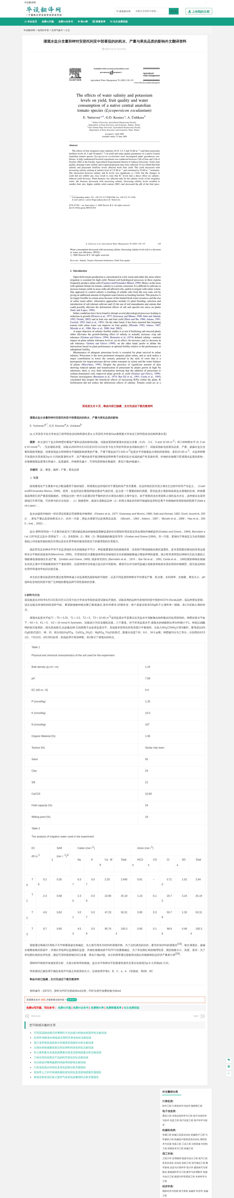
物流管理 (176, 315)
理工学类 (167, 100)
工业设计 (198, 344)
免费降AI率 (97, 1065)
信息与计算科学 (178, 114)
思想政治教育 (169, 363)
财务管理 (176, 152)
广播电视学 (177, 175)
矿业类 (166, 296)
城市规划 (166, 252)
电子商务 (183, 137)
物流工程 (166, 315)
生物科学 (194, 334)
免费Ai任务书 (65, 21)
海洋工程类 (168, 224)
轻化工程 (169, 334)
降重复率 (98, 21)
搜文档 (173, 11)
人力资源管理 (196, 156)
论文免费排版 (119, 21)
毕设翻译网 (29, 30)
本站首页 (30, 21)
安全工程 (181, 300)
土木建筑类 (168, 238)
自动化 (177, 109)
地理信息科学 (169, 267)
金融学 (192, 137)
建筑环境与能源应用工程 (194, 243)
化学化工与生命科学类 (175, 320)
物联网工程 (196, 52)
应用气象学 (57, 30)
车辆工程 (166, 81)
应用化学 (183, 325)
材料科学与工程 (170, 205)
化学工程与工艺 (170, 325)
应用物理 (176, 105)
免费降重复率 (114, 1065)
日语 (201, 171)
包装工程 (176, 90)
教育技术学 (192, 171)
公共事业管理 (182, 156)
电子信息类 (168, 57)
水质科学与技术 (190, 286)
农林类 (166, 368)
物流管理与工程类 (172, 310)
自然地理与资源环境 (187, 271)
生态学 (176, 373)
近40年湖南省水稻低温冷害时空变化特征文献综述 (62, 1095)
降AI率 (83, 21)
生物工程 (179, 334)
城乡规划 (203, 248)
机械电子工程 (198, 81)
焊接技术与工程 (175, 95)
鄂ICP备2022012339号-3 (130, 1194)
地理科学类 (43, 30)
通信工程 (166, 62)
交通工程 (197, 195)
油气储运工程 (198, 109)
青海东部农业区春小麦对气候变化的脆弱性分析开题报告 (66, 1134)
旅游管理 (172, 161)
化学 (187, 334)
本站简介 (158, 1164)
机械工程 (188, 95)
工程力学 (166, 105)
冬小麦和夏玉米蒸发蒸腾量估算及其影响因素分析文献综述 (67, 1109)
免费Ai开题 (48, 21)
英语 (172, 171)
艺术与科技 (182, 348)
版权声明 (193, 1164)
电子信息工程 (186, 67)
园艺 (164, 373)
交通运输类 (168, 191)
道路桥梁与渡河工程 (182, 195)
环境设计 (166, 344)
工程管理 (193, 248)
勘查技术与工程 (178, 305)
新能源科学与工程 (177, 118)
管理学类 (167, 147)
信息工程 (174, 67)
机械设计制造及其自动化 (186, 86)
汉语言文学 (189, 175)
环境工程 (166, 286)
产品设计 (188, 344)
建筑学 (165, 248)
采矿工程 (190, 300)
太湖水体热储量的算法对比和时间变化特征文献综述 (64, 1105)
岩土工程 (166, 243)
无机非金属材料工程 (192, 210)
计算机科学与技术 (181, 52)
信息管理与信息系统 (192, 152)
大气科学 (172, 271)
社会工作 (181, 363)
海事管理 (166, 229)
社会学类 (167, 358)
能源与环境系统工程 (184, 123)
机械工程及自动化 (181, 81)
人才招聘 (176, 1164)
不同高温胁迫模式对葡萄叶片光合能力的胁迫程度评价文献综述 (70, 1090)
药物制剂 (188, 329)
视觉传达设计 (169, 348)
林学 (170, 373)
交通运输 (166, 195)
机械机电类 (168, 76)
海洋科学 (169, 233)
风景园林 (193, 348)
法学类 (166, 181)
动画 (206, 344)
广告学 (165, 171)
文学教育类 (168, 166)
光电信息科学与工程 (182, 62)
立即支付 (71, 1057)
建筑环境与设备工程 (182, 252)
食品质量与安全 (170, 329)
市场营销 (166, 152)
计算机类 (167, 47)
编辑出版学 (180, 171)
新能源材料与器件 (177, 214)
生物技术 (203, 325)
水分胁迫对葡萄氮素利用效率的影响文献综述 (60, 1119)
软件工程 (166, 52)
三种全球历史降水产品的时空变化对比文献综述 (61, 1114)
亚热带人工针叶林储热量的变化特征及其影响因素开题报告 (67, 1129)
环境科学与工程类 (172, 281)
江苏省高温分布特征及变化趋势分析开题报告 (60, 1124)
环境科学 (176, 286)
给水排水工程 (174, 257)
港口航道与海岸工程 (182, 229)
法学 (164, 185)
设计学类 (167, 339)
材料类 (166, 200)
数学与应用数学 (194, 118)
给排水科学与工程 (179, 248)
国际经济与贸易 (170, 137)
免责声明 (158, 1168)
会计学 (171, 156)
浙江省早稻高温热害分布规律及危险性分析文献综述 (64, 1100)
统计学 (189, 114)
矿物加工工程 (169, 300)
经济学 (199, 137)
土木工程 (176, 243)
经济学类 (167, 133)
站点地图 (149, 1194)
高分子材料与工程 (195, 214)
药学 (181, 329)
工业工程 (186, 90)
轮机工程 (186, 109)
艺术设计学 (177, 344)
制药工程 (193, 325)
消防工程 (200, 300)
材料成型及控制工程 (189, 205)
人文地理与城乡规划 (187, 267)
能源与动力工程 (190, 105)
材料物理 (176, 210)
